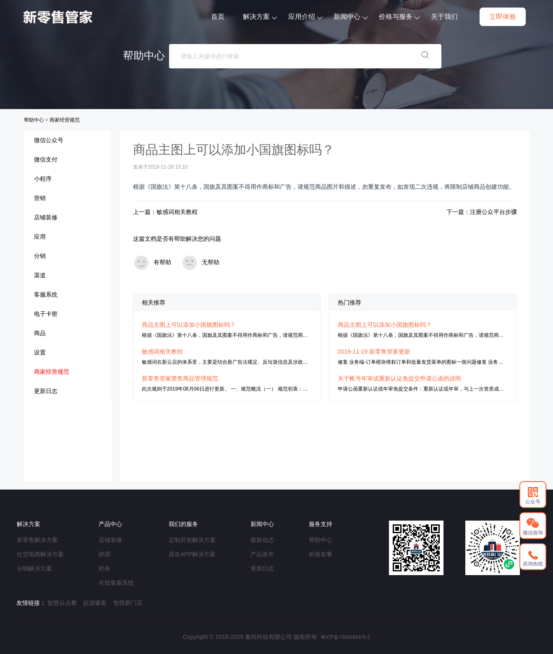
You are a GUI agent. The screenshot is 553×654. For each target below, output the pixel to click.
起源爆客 (95, 602)
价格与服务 (401, 16)
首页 (220, 16)
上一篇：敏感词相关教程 (165, 211)
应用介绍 (308, 16)
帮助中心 (34, 120)
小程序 (43, 178)
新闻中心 (353, 16)
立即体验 (505, 16)
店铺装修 (45, 217)
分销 (40, 256)
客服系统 (45, 294)
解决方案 (262, 16)
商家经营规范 (65, 120)
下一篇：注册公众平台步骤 (481, 211)
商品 (40, 333)
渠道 (40, 275)
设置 (40, 352)
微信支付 (45, 159)
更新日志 (45, 391)
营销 (40, 198)
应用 (40, 236)
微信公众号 (48, 140)
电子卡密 (45, 313)
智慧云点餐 (62, 602)
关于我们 (446, 16)
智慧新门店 (128, 602)
